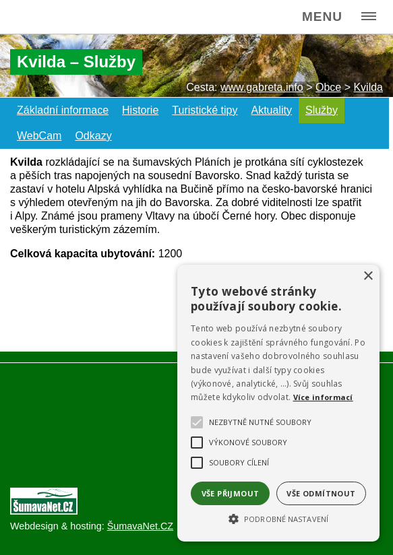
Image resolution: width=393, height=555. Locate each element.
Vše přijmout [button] (231, 493)
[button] (278, 518)
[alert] (278, 403)
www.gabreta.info (261, 87)
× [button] (368, 276)
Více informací (323, 397)
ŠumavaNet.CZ (140, 526)
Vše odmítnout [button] (320, 493)
